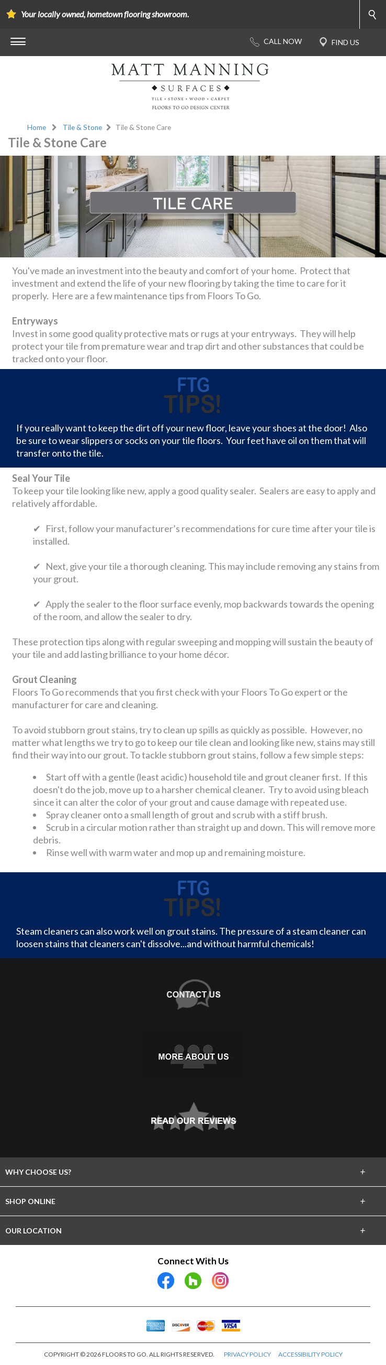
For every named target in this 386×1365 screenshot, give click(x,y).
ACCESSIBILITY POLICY (310, 1354)
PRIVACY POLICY (247, 1354)
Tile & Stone (82, 127)
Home (36, 127)
